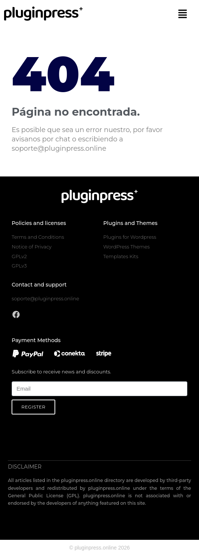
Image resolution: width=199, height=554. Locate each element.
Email (18, 377)
